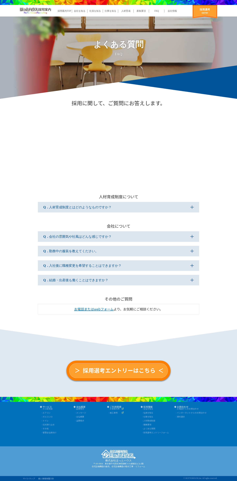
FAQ (156, 11)
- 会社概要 (79, 416)
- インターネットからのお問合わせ (190, 412)
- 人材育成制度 (148, 420)
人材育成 (126, 11)
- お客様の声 (114, 408)
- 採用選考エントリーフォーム (155, 432)
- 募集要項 (146, 424)
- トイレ (45, 420)
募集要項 (141, 11)
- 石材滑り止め (47, 424)
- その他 (45, 428)
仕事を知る (110, 11)
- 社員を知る (147, 412)
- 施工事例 (113, 412)
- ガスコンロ (47, 416)
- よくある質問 (148, 428)
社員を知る (95, 11)
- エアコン (46, 412)
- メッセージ (80, 412)
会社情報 (172, 11)
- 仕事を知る (147, 416)
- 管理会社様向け (48, 432)
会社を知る (79, 11)
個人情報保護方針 (46, 478)
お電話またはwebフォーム (94, 309)
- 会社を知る (147, 408)
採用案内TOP (64, 11)
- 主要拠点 (79, 420)
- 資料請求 (180, 416)
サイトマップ (29, 478)
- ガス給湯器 (47, 408)
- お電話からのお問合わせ (187, 408)
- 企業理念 (79, 408)
